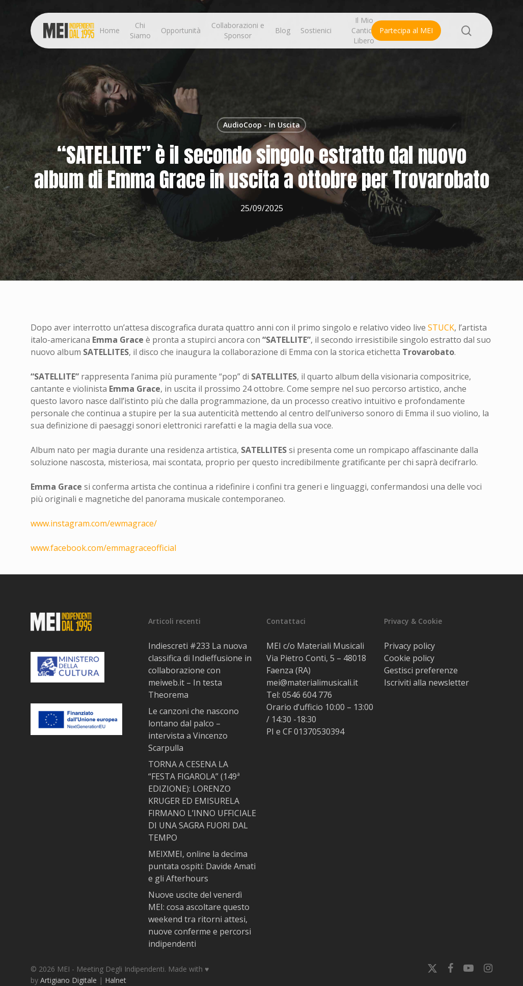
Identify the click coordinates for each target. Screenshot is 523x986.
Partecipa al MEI (406, 30)
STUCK (441, 327)
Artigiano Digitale (68, 980)
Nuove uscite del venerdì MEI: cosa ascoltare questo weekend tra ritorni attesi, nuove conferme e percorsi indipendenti (199, 919)
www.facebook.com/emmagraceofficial (103, 547)
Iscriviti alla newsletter (426, 682)
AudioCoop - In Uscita (261, 125)
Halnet (115, 980)
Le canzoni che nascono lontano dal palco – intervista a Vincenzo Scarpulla (193, 729)
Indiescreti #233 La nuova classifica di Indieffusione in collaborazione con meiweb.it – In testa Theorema (200, 670)
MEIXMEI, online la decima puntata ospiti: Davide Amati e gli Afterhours (202, 866)
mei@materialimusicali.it (312, 682)
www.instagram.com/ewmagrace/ (94, 523)
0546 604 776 (307, 694)
